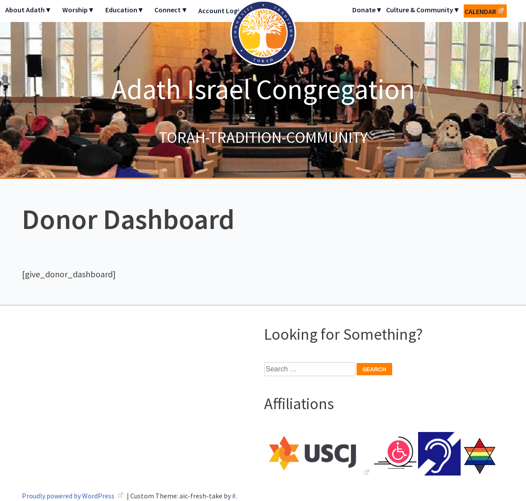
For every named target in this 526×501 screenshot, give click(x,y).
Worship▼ (78, 9)
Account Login (220, 10)
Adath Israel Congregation (263, 88)
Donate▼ (367, 9)
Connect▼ (171, 9)
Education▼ (124, 9)
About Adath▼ (28, 9)
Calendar (480, 11)
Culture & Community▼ (423, 9)
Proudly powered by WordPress (69, 495)
